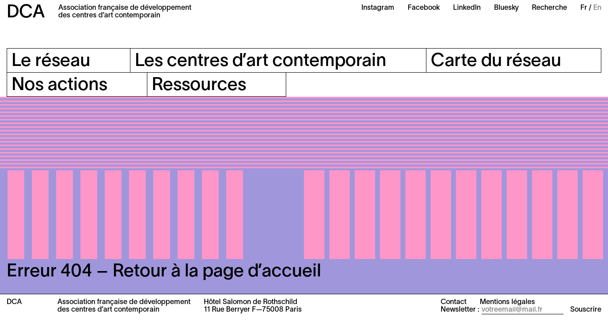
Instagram (377, 8)
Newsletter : (460, 310)
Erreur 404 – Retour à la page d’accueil (164, 271)
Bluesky (506, 8)
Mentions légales (507, 302)
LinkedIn (467, 8)
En (597, 8)
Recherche (549, 8)
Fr (583, 8)
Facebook (424, 8)
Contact (453, 302)
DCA (26, 12)
